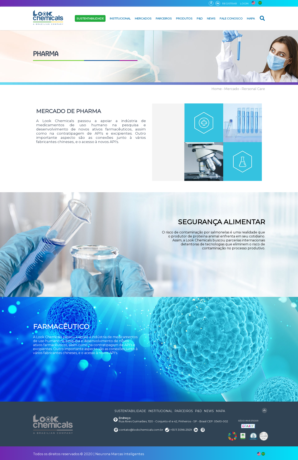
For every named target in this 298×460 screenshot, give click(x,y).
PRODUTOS (184, 18)
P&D (200, 18)
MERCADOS (143, 18)
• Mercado (231, 89)
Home (216, 89)
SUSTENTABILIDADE (90, 18)
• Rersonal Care (252, 89)
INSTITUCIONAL (120, 18)
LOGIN (244, 3)
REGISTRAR (229, 3)
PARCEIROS (164, 18)
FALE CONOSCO (231, 18)
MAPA (251, 18)
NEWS (211, 18)
